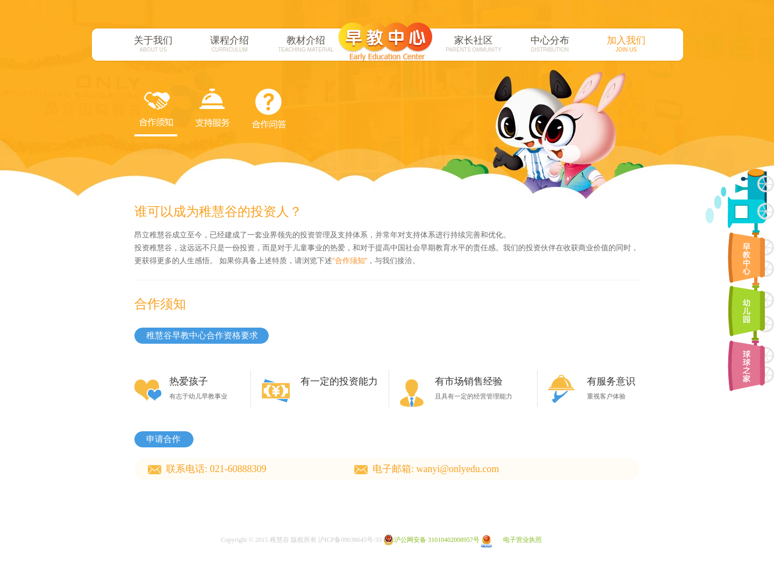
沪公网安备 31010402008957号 (431, 539)
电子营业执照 (511, 539)
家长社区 (473, 44)
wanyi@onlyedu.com (458, 468)
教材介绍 (306, 44)
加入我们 (626, 44)
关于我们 (153, 44)
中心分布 (550, 44)
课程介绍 (229, 44)
